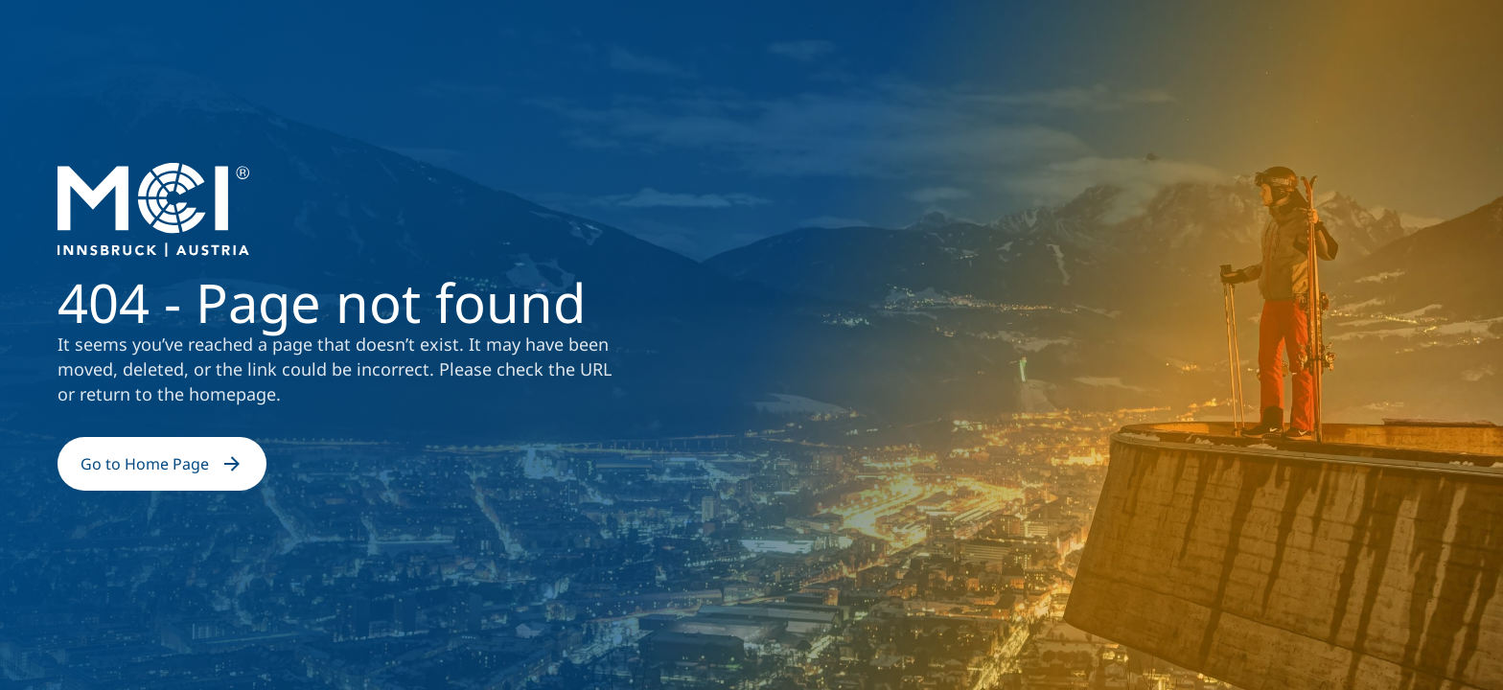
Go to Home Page (162, 463)
